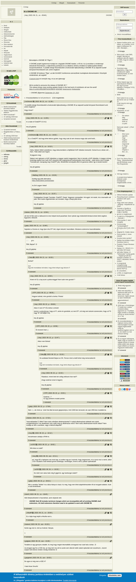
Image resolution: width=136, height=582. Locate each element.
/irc (5, 48)
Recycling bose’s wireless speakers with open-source (125, 198)
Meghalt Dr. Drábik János (125, 232)
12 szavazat (122, 336)
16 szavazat (122, 319)
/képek (6, 51)
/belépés (6, 28)
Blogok (61, 3)
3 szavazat (28, 114)
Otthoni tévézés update (125, 195)
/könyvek (7, 53)
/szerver (6, 59)
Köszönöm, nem (115, 575)
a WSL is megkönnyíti (124, 273)
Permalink (111, 101)
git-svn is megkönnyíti (124, 214)
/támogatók (7, 61)
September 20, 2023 (52, 93)
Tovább (18, 122)
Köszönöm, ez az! (123, 110)
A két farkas (121, 275)
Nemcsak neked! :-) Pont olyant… (125, 122)
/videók (6, 65)
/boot (5, 25)
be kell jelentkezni (44, 98)
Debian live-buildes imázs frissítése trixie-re (125, 241)
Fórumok (81, 3)
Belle (126, 100)
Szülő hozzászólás (108, 118)
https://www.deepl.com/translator (43, 180)
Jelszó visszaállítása (124, 34)
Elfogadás (102, 575)
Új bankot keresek (10, 119)
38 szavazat (122, 288)
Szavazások (71, 3)
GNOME (109, 15)
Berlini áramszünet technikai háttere (10, 107)
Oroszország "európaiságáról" (122, 225)
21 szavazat (122, 303)
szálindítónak (44, 311)
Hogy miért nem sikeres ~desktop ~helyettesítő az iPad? (125, 204)
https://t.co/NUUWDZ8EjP (38, 89)
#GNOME (59, 89)
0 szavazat (31, 142)
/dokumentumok (9, 34)
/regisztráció (8, 55)
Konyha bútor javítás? (124, 238)
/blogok (6, 30)
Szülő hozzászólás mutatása (111, 118)
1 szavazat (29, 130)
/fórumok (7, 42)
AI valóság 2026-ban (11, 117)
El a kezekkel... (122, 271)
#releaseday (76, 89)
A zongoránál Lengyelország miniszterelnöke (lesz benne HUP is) (124, 266)
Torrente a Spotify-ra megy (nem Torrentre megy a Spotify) (124, 210)
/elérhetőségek (9, 36)
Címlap (54, 3)
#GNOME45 (51, 89)
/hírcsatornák (8, 46)
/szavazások (8, 57)
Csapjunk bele (34, 79)
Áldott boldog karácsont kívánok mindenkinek (12, 139)
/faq (5, 38)
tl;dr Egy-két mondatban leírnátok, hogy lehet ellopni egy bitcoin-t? (49, 267)
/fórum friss (7, 40)
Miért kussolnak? (9, 115)
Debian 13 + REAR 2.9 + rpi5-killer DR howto (125, 249)
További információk (69, 580)
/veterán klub (8, 63)
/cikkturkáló (7, 32)
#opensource (67, 89)
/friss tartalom (8, 44)
